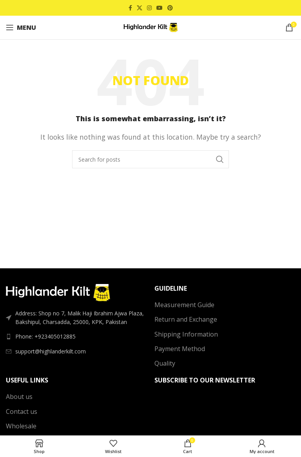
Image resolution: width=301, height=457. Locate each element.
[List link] (76, 336)
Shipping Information (186, 334)
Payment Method (179, 348)
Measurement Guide (184, 304)
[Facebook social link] (130, 8)
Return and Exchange (185, 319)
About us (19, 396)
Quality (164, 363)
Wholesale (21, 426)
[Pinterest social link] (170, 8)
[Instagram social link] (149, 8)
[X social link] (139, 8)
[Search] (150, 159)
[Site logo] (150, 26)
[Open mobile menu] (21, 27)
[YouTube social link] (159, 8)
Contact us (21, 411)
